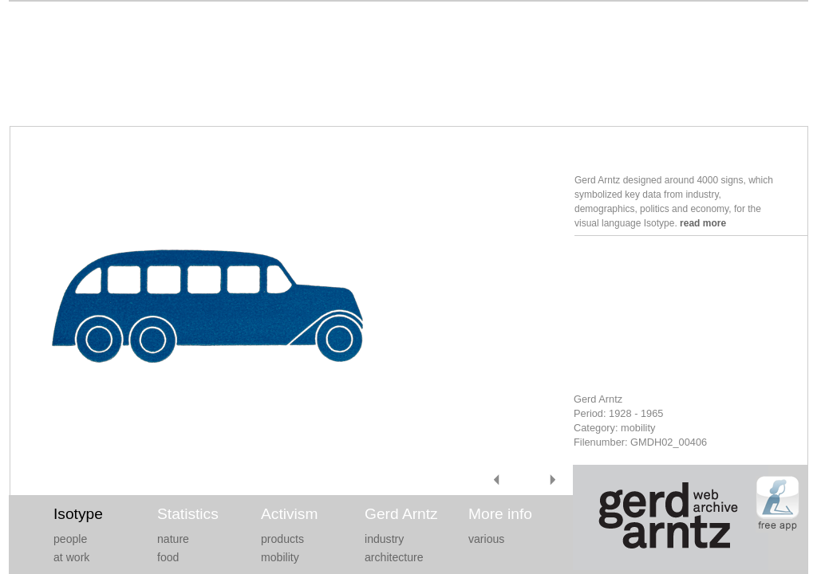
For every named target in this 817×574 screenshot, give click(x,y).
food (168, 557)
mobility (280, 557)
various (486, 539)
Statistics (188, 513)
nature (173, 539)
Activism (289, 513)
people (70, 539)
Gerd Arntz (401, 513)
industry (384, 539)
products (282, 539)
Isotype (78, 513)
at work (71, 557)
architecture (394, 557)
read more (703, 223)
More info (500, 513)
